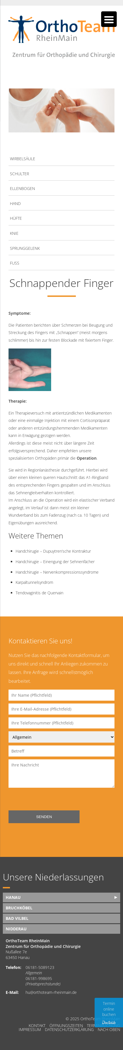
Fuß (14, 263)
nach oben (109, 1030)
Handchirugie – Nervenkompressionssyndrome (57, 572)
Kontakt (37, 1026)
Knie (14, 233)
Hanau (13, 897)
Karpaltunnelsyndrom (34, 582)
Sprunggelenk (25, 248)
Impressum (30, 1030)
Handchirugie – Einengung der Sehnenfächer (55, 561)
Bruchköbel (19, 907)
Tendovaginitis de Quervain (39, 592)
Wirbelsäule (22, 158)
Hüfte (16, 218)
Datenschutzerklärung (69, 1030)
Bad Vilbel (17, 918)
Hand (15, 203)
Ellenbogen (22, 188)
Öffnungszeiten (66, 1026)
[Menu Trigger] (109, 19)
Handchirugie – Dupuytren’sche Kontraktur (53, 551)
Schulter (19, 173)
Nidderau (16, 928)
